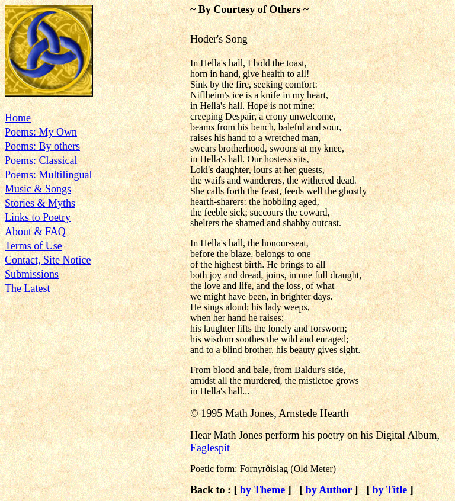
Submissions (32, 274)
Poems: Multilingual (48, 175)
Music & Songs (38, 189)
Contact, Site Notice (48, 260)
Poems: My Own (41, 132)
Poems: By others (42, 146)
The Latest (27, 288)
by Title (389, 490)
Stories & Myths (40, 203)
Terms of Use (33, 246)
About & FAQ (35, 231)
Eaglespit (210, 448)
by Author (329, 490)
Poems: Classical (41, 160)
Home (18, 118)
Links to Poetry (38, 217)
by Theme (262, 490)
